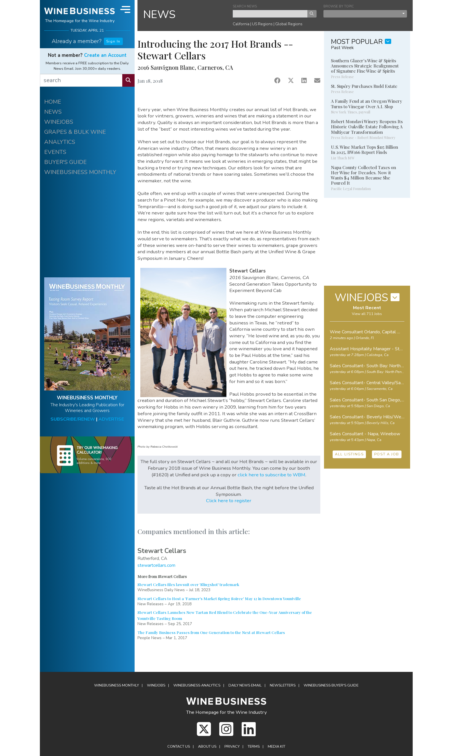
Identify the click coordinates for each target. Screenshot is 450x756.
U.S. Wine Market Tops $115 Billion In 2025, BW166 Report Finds (364, 149)
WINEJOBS (58, 122)
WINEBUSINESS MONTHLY (80, 172)
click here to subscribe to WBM (271, 474)
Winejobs (156, 685)
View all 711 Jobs (367, 313)
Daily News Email (245, 685)
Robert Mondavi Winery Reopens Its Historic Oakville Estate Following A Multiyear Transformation (367, 127)
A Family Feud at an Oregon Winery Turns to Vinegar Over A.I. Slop (366, 103)
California (241, 24)
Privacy (232, 746)
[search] (81, 80)
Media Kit (276, 746)
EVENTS (55, 152)
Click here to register (228, 500)
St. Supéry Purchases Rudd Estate (364, 86)
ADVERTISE (111, 419)
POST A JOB (386, 454)
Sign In (113, 41)
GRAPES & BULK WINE (75, 132)
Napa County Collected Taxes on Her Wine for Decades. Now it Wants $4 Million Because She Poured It (363, 175)
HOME (52, 102)
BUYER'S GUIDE (65, 162)
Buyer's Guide (331, 685)
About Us (207, 746)
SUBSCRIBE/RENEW (73, 419)
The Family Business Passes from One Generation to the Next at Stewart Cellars (211, 632)
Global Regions (288, 24)
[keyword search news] (270, 14)
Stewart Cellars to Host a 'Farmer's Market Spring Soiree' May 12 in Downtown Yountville (219, 598)
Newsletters (283, 685)
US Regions (262, 24)
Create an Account (105, 55)
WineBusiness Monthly (116, 685)
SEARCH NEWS (245, 6)
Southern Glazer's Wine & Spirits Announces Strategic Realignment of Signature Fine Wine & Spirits (365, 66)
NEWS (53, 112)
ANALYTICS (59, 142)
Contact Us (178, 746)
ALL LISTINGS (349, 454)
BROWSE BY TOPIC (338, 6)
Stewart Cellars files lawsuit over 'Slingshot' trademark (188, 584)
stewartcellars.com (156, 565)
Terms (254, 746)
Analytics (196, 685)
